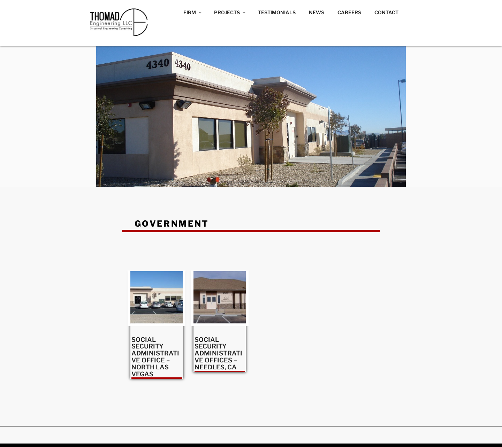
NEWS (316, 12)
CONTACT (386, 12)
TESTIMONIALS (277, 12)
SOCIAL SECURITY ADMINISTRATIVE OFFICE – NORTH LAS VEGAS (155, 357)
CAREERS (349, 12)
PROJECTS (230, 12)
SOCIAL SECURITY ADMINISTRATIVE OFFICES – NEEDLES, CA (218, 353)
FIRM (193, 12)
